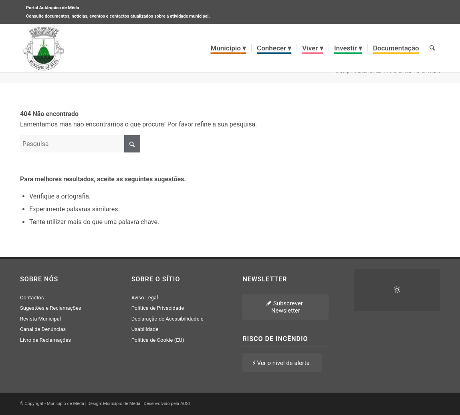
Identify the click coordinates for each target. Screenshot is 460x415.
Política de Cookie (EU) (157, 340)
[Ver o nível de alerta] (281, 362)
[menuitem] (229, 48)
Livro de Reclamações (45, 340)
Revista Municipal (40, 319)
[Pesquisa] (432, 48)
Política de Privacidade (157, 308)
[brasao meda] (43, 48)
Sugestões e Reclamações (50, 308)
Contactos (32, 298)
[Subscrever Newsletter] (285, 307)
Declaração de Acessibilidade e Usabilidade (167, 324)
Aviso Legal (144, 298)
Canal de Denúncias (43, 329)
